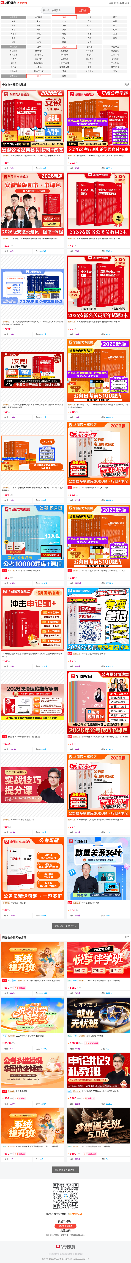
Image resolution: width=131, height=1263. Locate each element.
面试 (64, 76)
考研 (89, 67)
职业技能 (13, 71)
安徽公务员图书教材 (14, 84)
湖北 (115, 25)
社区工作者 (64, 63)
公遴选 (13, 59)
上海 (39, 38)
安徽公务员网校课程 (14, 937)
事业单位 (115, 47)
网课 (111, 3)
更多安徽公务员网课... (65, 1169)
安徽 (64, 17)
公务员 (64, 47)
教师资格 (115, 51)
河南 (64, 25)
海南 (13, 25)
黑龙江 (89, 25)
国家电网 (89, 59)
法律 (64, 71)
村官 (89, 63)
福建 (13, 21)
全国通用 (39, 17)
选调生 (89, 47)
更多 (126, 84)
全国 (89, 42)
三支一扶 (115, 55)
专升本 (39, 67)
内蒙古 (13, 34)
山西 (115, 34)
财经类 (13, 67)
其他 (115, 71)
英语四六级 (64, 67)
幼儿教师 (64, 51)
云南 (39, 42)
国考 (39, 47)
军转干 (13, 63)
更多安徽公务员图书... (65, 926)
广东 (64, 21)
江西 (89, 29)
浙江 (64, 42)
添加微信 (68, 1226)
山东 (89, 34)
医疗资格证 (39, 55)
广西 (89, 21)
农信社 (89, 55)
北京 (89, 17)
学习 (122, 3)
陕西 (13, 38)
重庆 (115, 17)
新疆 (13, 42)
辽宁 (115, 29)
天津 (89, 38)
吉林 (39, 29)
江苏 (64, 29)
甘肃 (39, 21)
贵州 (115, 21)
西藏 (115, 38)
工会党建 (115, 63)
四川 (64, 38)
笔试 (39, 76)
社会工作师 (39, 71)
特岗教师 (89, 51)
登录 (127, 3)
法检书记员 (39, 63)
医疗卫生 (13, 55)
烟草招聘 (64, 59)
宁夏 (39, 34)
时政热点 (89, 71)
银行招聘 (64, 55)
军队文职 (13, 51)
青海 (64, 34)
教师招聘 (39, 51)
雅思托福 (115, 67)
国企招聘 (39, 59)
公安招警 (115, 59)
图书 (116, 3)
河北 (39, 25)
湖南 (13, 29)
